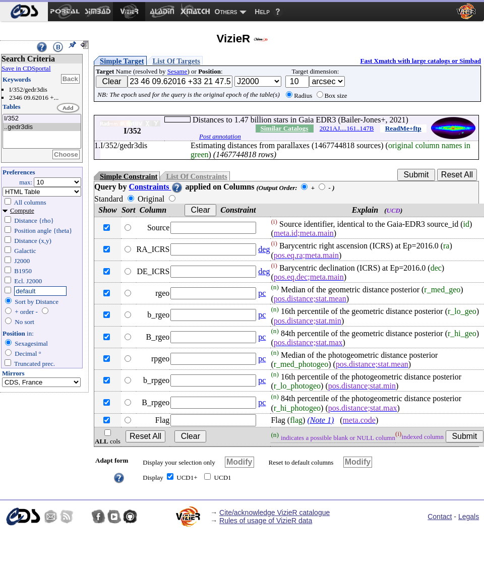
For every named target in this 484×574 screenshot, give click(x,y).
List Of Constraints (196, 176)
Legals (468, 517)
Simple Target (122, 61)
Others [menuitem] (226, 12)
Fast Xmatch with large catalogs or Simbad (420, 61)
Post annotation (220, 136)
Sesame (177, 71)
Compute (22, 210)
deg (264, 249)
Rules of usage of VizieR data (265, 521)
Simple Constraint (128, 176)
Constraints (156, 186)
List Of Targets (176, 61)
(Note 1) (320, 420)
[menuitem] (24, 11)
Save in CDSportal (26, 68)
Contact (440, 517)
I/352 (42, 118)
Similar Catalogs (284, 128)
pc (262, 293)
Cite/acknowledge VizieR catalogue (274, 512)
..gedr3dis (42, 127)
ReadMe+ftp (403, 128)
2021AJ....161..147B (347, 128)
